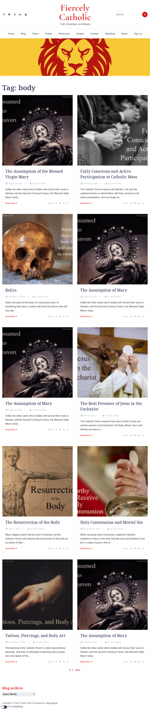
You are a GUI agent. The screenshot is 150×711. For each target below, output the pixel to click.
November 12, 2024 (16, 297)
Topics (35, 33)
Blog (23, 33)
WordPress (18, 706)
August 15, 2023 (15, 410)
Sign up (138, 33)
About (124, 33)
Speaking (110, 33)
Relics (11, 290)
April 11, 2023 (14, 529)
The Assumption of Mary (103, 290)
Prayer (48, 33)
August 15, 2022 (90, 642)
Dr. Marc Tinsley (39, 183)
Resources (64, 33)
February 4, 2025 (90, 183)
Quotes (80, 33)
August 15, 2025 (15, 183)
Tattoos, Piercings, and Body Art (35, 635)
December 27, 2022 (91, 529)
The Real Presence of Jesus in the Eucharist (111, 406)
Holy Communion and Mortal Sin (111, 522)
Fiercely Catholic (75, 12)
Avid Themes (52, 703)
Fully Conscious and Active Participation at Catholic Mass (108, 174)
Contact (94, 33)
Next (77, 670)
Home (11, 33)
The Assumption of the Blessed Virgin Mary (34, 174)
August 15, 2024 (90, 297)
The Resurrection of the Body (32, 522)
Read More (10, 203)
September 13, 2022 (16, 642)
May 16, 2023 (89, 415)
